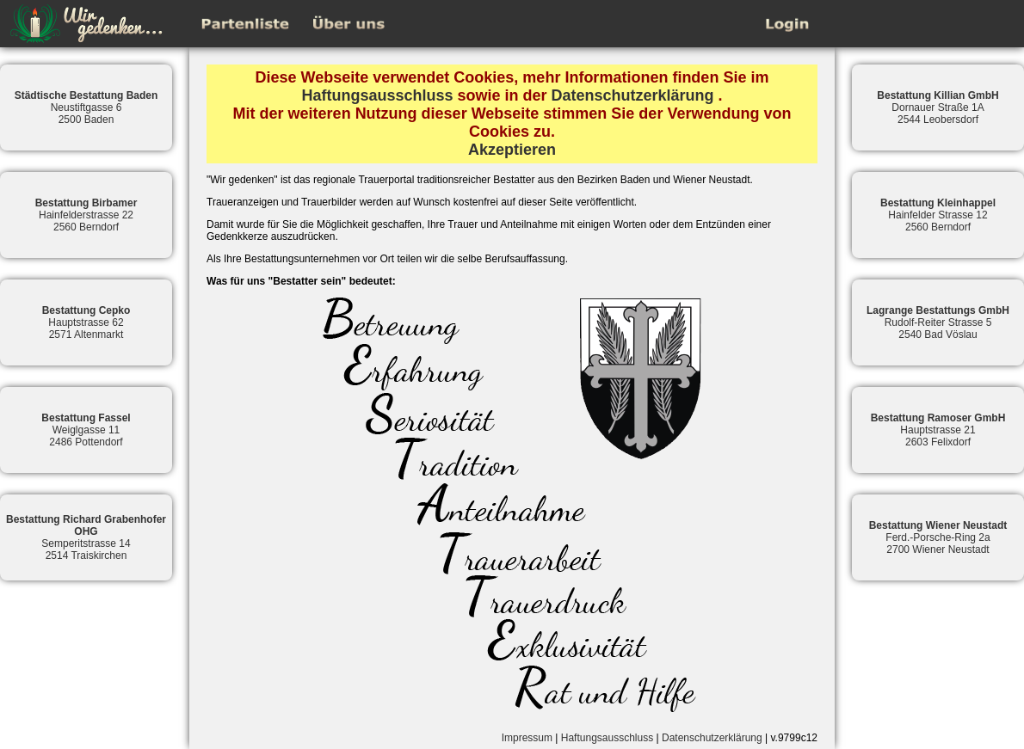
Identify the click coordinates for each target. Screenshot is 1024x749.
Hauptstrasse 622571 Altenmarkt (86, 322)
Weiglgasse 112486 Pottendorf (85, 430)
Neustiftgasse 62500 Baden (86, 107)
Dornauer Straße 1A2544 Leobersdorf (937, 107)
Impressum (527, 738)
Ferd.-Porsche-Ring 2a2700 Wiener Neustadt (938, 537)
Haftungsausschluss (377, 95)
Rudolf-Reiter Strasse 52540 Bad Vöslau (938, 322)
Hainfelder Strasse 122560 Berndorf (938, 215)
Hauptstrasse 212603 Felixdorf (938, 430)
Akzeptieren (512, 149)
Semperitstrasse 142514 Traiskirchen (86, 537)
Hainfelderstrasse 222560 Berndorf (86, 215)
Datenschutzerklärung (633, 95)
